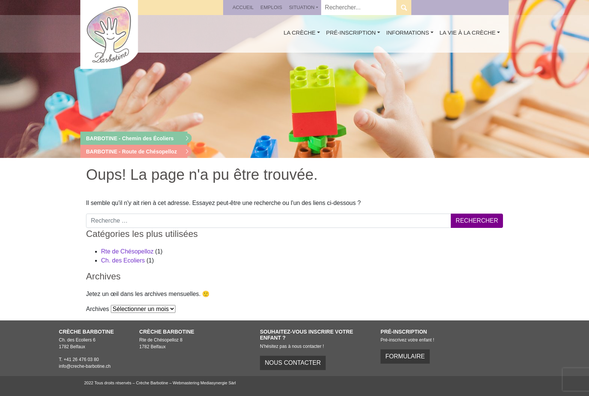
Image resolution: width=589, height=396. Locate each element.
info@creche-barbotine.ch (85, 366)
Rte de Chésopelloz (127, 251)
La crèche (300, 32)
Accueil (243, 7)
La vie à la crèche (467, 32)
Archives (97, 309)
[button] (134, 139)
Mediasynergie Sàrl (218, 383)
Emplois (271, 7)
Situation (301, 7)
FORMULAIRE (405, 356)
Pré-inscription (351, 32)
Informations (407, 32)
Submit (403, 7)
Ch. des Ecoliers (123, 260)
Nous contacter (293, 363)
